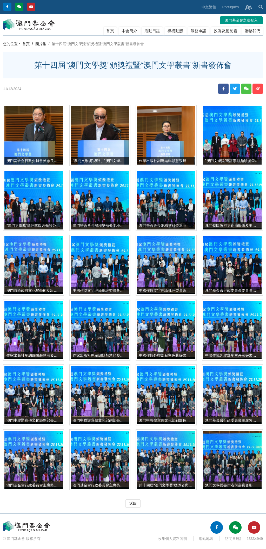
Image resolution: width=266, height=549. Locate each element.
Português (230, 7)
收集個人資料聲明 (172, 539)
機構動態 (175, 31)
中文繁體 (209, 7)
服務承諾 (198, 31)
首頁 (110, 31)
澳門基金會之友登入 (241, 20)
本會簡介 (129, 31)
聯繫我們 (252, 31)
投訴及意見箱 (225, 31)
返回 (133, 503)
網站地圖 (206, 539)
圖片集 (40, 44)
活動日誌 (152, 31)
